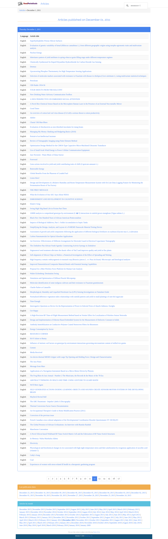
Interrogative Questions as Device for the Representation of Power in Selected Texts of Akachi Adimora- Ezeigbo (72, 306)
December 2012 (59, 517)
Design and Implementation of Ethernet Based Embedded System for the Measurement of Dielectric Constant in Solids (74, 320)
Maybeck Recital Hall (38, 397)
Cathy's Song (35, 455)
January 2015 (24, 512)
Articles (45, 3)
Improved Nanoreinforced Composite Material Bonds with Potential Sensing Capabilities (63, 264)
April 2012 (23, 520)
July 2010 (137, 523)
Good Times (34, 108)
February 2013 (35, 517)
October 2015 (51, 509)
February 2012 (44, 520)
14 (104, 479)
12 (95, 479)
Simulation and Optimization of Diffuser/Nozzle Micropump (52, 278)
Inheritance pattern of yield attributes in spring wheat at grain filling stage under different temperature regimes (71, 57)
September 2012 (97, 517)
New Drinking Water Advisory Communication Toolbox (51, 95)
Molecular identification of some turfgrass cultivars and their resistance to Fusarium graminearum (66, 283)
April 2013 (136, 515)
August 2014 (87, 512)
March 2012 (33, 520)
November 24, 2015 (123, 495)
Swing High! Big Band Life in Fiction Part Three (48, 209)
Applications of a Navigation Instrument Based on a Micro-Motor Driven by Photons (62, 371)
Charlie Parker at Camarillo (40, 287)
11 (90, 479)
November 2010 (90, 523)
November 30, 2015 (42, 495)
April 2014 (123, 512)
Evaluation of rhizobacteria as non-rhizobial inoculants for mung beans (56, 127)
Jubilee (32, 118)
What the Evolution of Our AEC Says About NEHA (49, 195)
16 (114, 479)
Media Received (36, 352)
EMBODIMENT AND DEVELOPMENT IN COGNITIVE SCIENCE (56, 199)
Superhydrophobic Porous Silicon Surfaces (46, 41)
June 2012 (128, 517)
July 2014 (96, 512)
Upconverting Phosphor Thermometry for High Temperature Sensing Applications (61, 71)
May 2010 (32, 525)
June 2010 (23, 525)
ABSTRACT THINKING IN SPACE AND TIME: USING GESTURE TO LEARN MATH (64, 380)
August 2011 (119, 520)
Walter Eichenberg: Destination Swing (44, 274)
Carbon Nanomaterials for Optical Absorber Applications (51, 236)
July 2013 (109, 515)
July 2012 (119, 517)
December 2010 (77, 523)
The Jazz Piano (35, 362)
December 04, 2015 (106, 493)
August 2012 (109, 517)
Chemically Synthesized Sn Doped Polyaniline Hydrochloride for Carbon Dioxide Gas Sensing (65, 62)
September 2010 (115, 523)
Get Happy (34, 311)
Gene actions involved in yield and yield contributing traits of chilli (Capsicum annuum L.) (64, 164)
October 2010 (103, 523)
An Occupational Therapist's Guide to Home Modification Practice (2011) (57, 411)
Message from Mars (37, 366)
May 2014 (114, 512)
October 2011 (95, 520)
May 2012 (137, 517)
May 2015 (103, 509)
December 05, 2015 (90, 493)
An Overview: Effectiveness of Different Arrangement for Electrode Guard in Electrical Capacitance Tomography (72, 241)
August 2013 (99, 515)
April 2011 (32, 523)
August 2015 (75, 509)
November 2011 (82, 520)
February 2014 (24, 515)
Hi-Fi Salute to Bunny (38, 338)
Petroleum (34, 81)
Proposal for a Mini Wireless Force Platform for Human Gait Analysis (56, 269)
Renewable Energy (37, 169)
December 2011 (69, 520)
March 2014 (133, 512)
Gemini (33, 348)
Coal (32, 460)
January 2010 (74, 525)
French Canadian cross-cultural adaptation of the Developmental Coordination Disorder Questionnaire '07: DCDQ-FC (74, 420)
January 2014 (37, 515)
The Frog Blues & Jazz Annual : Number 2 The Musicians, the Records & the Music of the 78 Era (66, 376)
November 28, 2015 (59, 495)
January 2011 (65, 523)
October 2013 (75, 515)
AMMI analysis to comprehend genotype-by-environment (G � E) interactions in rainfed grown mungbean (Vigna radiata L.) (77, 213)
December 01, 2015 (26, 495)
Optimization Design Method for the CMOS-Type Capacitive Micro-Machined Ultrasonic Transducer (68, 146)
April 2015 (112, 509)
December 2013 (49, 515)
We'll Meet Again (36, 385)
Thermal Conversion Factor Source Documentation (49, 406)
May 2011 (23, 523)
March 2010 (51, 525)
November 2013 (62, 515)
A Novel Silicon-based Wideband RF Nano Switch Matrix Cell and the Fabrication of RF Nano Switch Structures (72, 434)
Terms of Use (96, 532)
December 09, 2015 (58, 493)
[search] (135, 5)
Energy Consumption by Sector (42, 329)
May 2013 (126, 515)
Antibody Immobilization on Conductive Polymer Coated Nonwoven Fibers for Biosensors (64, 325)
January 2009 (85, 525)
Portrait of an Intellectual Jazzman (43, 136)
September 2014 (75, 512)
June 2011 (137, 520)
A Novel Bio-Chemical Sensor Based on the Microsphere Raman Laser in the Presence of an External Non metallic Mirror (76, 104)
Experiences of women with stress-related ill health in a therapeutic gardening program (62, 464)
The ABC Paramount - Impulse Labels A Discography (50, 402)
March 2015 (122, 509)
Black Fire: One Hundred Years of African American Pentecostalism (55, 218)
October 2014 (62, 512)
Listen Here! (34, 178)
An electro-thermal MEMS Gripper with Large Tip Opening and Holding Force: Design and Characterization (71, 357)
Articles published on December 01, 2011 (84, 19)
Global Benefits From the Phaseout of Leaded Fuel (49, 173)
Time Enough (35, 301)
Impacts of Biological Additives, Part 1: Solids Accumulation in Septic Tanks (59, 222)
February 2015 (133, 509)
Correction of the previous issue (42, 415)
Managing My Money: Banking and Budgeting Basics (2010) (53, 132)
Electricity (34, 443)
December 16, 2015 (42, 493)
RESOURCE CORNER (39, 334)
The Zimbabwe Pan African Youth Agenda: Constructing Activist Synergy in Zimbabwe (63, 246)
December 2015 (25, 509)
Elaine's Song (35, 204)
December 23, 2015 (26, 493)
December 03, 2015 (122, 493)
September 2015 (63, 509)
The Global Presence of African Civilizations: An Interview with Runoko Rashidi (60, 425)
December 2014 (37, 512)
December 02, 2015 (138, 493)
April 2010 (41, 525)
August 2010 (127, 523)
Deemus (33, 67)
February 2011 (53, 523)
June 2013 (117, 515)
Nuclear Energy (36, 53)
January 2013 (47, 517)
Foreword (33, 159)
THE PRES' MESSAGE (39, 190)
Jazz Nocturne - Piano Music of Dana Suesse (47, 155)
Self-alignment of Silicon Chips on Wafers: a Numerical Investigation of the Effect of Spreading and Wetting (70, 255)
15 (109, 479)
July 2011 (128, 520)
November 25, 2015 (107, 495)
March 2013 (23, 517)
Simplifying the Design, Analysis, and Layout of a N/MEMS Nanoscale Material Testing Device (66, 227)
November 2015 (39, 509)
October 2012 (85, 517)
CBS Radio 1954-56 (37, 85)
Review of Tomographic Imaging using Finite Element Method (53, 141)
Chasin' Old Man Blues (38, 122)
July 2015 (85, 509)
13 (99, 479)
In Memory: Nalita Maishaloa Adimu (44, 439)
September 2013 (87, 515)
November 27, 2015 (75, 495)
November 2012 (72, 517)
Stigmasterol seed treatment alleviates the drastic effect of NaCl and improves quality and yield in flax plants (70, 250)
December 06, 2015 (74, 493)
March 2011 (41, 523)
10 (85, 479)
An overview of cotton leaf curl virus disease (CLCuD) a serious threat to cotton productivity (65, 113)
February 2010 (62, 525)
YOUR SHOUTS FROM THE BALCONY (46, 90)
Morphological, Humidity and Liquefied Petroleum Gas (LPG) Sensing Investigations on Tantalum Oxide (69, 292)
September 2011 (107, 520)
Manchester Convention (39, 429)
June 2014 (105, 512)
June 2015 (94, 509)
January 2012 (56, 520)
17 (119, 479)
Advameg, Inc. (89, 536)
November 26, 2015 (91, 495)
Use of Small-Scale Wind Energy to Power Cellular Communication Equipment (60, 150)
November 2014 (50, 512)
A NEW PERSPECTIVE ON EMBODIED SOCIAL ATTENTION (55, 99)
